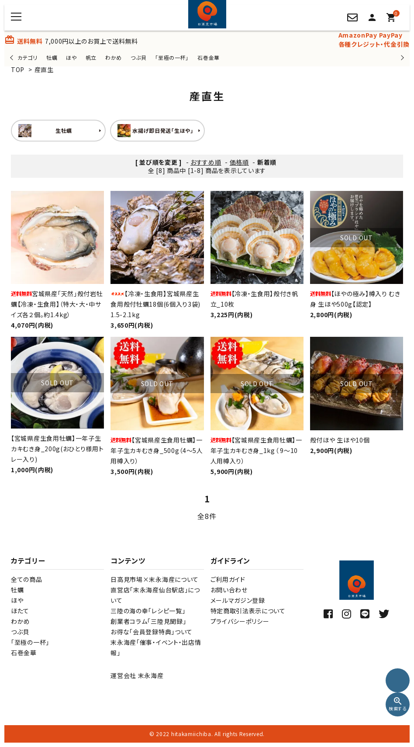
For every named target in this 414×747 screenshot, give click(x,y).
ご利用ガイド (227, 579)
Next (401, 57)
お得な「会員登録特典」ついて (151, 631)
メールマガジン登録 (237, 600)
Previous (12, 57)
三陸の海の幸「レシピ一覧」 (147, 610)
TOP (17, 69)
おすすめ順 (205, 162)
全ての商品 (26, 579)
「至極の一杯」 (172, 57)
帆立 (91, 57)
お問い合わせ (229, 589)
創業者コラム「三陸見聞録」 (148, 621)
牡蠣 (51, 57)
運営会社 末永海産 (136, 675)
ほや (71, 57)
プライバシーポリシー (239, 621)
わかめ (113, 57)
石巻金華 (208, 57)
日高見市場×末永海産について (154, 579)
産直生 (44, 69)
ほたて (20, 610)
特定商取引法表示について (248, 610)
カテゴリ (27, 57)
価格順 (239, 162)
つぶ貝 (138, 57)
